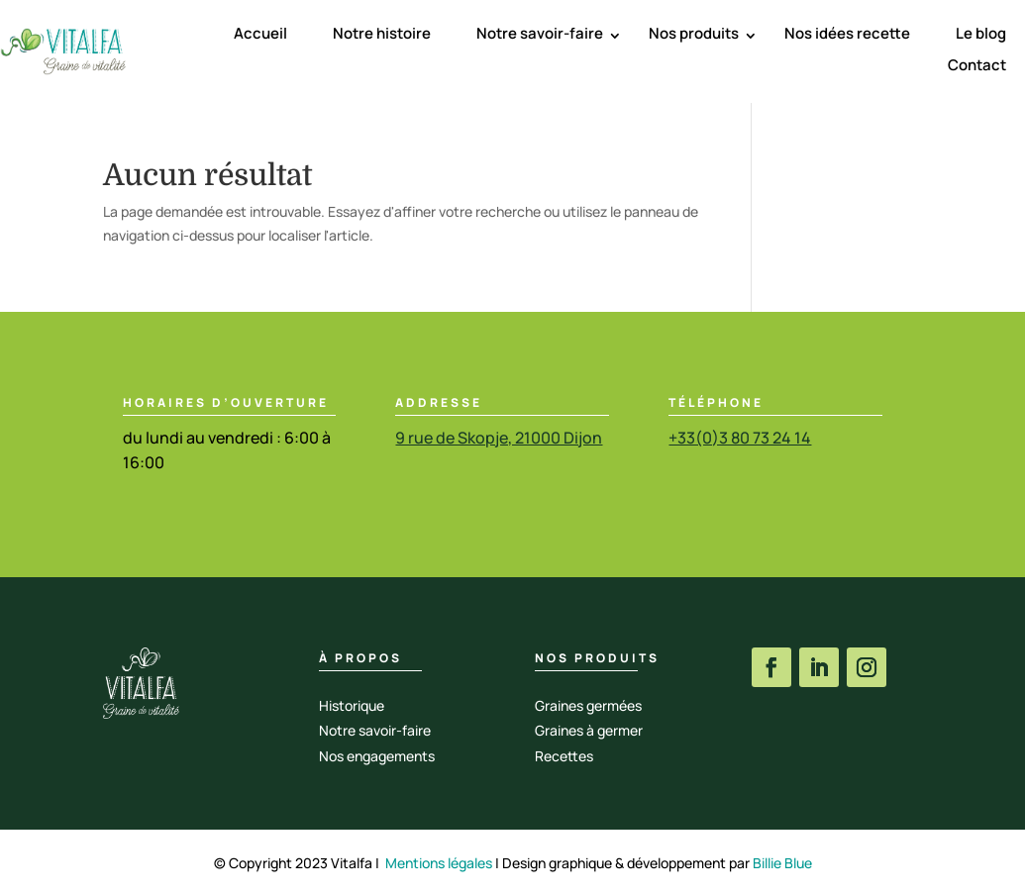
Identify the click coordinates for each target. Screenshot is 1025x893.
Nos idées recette (847, 33)
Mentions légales (438, 862)
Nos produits (694, 33)
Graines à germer (589, 730)
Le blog (981, 33)
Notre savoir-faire (539, 33)
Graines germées (588, 705)
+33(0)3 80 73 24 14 (739, 437)
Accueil (260, 33)
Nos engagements (377, 755)
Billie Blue (782, 862)
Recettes (564, 755)
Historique (351, 705)
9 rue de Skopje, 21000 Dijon (498, 437)
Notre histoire (382, 33)
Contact (977, 64)
